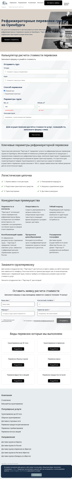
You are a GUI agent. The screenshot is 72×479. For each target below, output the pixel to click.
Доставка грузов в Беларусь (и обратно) (16, 456)
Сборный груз (9, 91)
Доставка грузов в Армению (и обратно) (16, 449)
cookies (14, 469)
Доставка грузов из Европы (11, 442)
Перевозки (13, 3)
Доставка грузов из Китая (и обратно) (15, 453)
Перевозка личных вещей (11, 432)
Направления (22, 3)
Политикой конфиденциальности (44, 321)
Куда (5, 76)
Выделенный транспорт (13, 94)
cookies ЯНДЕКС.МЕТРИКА (17, 471)
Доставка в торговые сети (11, 421)
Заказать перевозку (11, 40)
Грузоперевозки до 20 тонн (11, 414)
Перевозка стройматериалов (12, 428)
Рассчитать (36, 135)
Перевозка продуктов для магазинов (15, 425)
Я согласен (36, 475)
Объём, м (41, 103)
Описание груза (9, 113)
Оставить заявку (53, 4)
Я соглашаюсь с (39, 321)
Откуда (6, 68)
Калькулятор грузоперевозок (12, 404)
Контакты (40, 3)
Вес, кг (6, 103)
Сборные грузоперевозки (10, 418)
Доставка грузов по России (11, 445)
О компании (32, 3)
